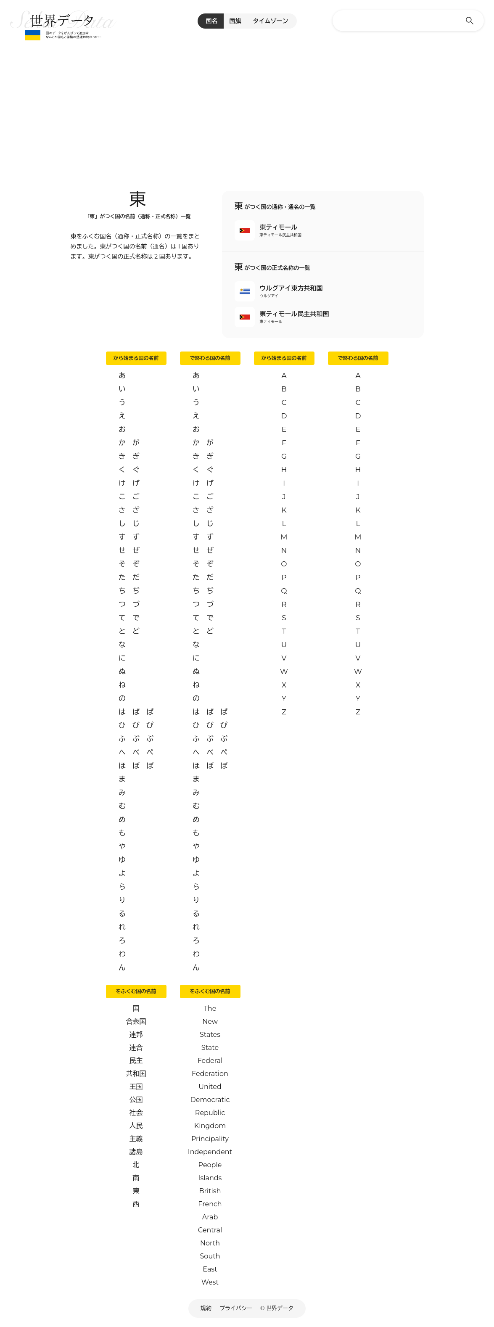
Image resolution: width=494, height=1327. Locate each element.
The (210, 1008)
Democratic (210, 1100)
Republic (210, 1113)
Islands (210, 1178)
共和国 (136, 1074)
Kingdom (210, 1126)
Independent (210, 1152)
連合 (136, 1048)
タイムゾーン (270, 21)
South (210, 1256)
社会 (136, 1113)
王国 (136, 1087)
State (210, 1048)
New (210, 1022)
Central (210, 1230)
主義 (136, 1139)
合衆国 (136, 1022)
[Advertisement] (247, 105)
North (210, 1243)
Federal (210, 1061)
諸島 (136, 1152)
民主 (136, 1061)
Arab (210, 1217)
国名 (212, 21)
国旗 (235, 21)
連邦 (136, 1035)
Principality (210, 1139)
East (210, 1269)
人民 (136, 1126)
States (210, 1035)
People (210, 1165)
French (210, 1204)
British (210, 1191)
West (210, 1282)
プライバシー (235, 1308)
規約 (206, 1308)
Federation (210, 1074)
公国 (136, 1100)
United (209, 1087)
